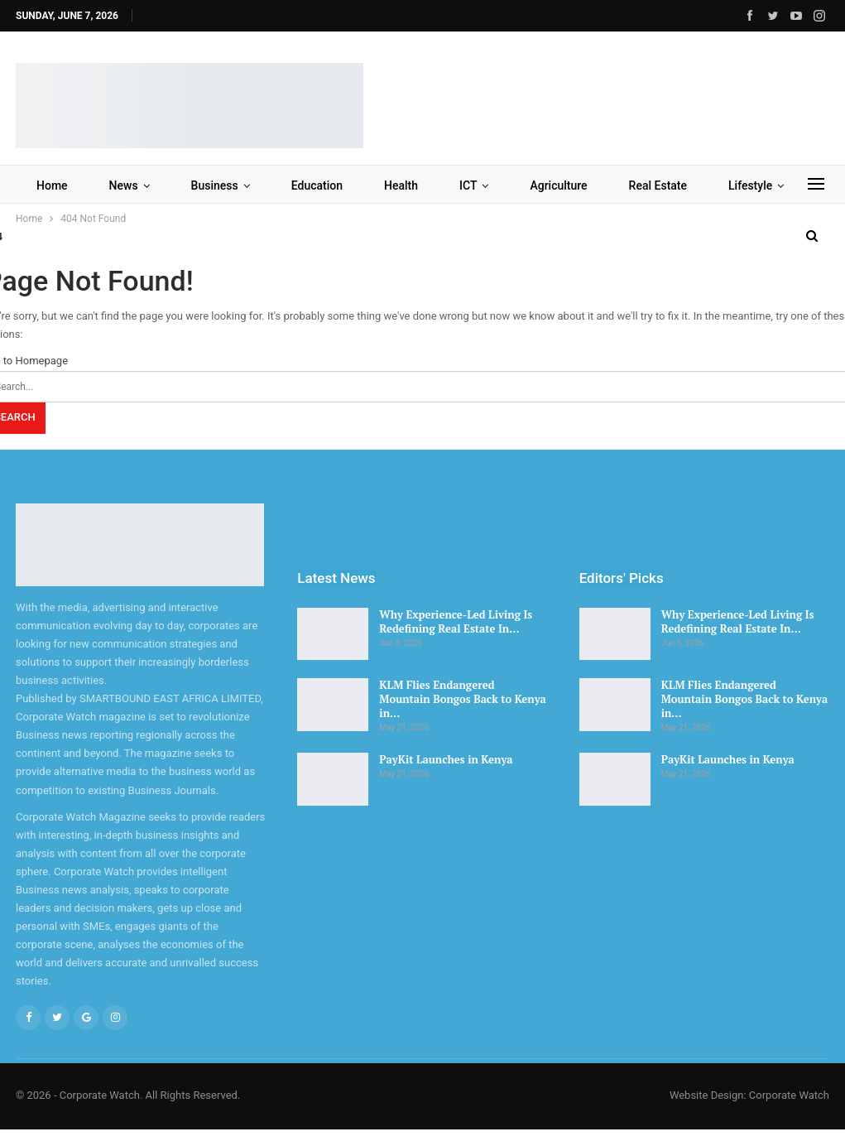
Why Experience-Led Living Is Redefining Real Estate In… (455, 621)
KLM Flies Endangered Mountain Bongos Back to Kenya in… (462, 698)
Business (214, 185)
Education (317, 185)
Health (401, 185)
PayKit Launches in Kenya (445, 759)
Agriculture (558, 185)
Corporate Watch (789, 1095)
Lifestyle (750, 185)
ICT (468, 185)
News (123, 185)
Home (52, 185)
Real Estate (658, 185)
